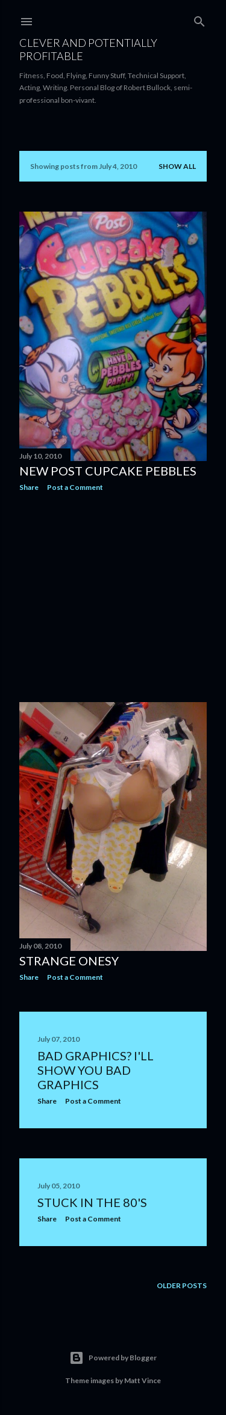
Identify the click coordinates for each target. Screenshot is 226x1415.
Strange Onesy (69, 960)
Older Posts (182, 1285)
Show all (177, 166)
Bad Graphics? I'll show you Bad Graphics (95, 1070)
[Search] (199, 19)
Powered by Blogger (113, 1358)
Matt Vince (142, 1380)
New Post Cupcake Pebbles (107, 470)
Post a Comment (75, 487)
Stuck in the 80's (92, 1202)
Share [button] (29, 487)
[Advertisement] (113, 597)
